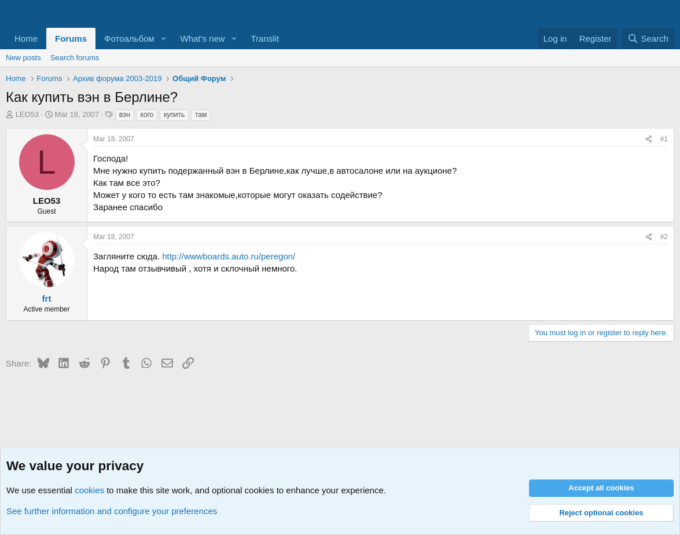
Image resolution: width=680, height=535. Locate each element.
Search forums (75, 57)
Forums (71, 38)
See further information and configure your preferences (111, 511)
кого (146, 115)
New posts (23, 57)
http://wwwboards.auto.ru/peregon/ (228, 256)
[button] (164, 38)
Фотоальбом (129, 38)
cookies (89, 490)
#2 (664, 237)
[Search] (648, 38)
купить (174, 115)
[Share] (648, 139)
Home (26, 38)
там (201, 115)
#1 (664, 139)
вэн (124, 115)
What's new (203, 38)
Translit (265, 38)
